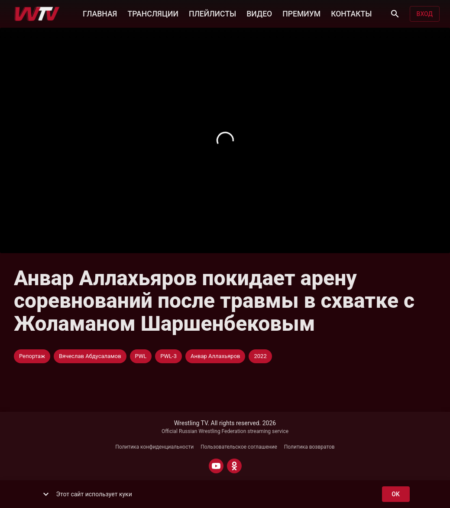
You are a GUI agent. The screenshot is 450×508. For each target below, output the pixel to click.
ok (396, 494)
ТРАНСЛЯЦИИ (152, 13)
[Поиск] (395, 13)
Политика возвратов (309, 447)
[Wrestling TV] (37, 13)
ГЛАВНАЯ (100, 13)
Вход (424, 14)
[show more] (46, 494)
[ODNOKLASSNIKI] (234, 466)
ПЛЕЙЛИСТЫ (212, 13)
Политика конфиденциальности (154, 447)
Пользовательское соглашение (239, 447)
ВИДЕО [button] (259, 13)
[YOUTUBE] (216, 466)
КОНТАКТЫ (351, 13)
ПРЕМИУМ (301, 13)
